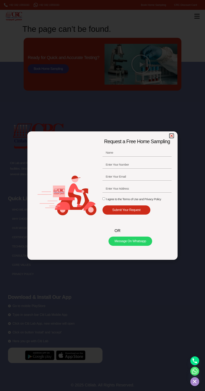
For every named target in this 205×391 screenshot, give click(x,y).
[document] (102, 195)
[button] (172, 136)
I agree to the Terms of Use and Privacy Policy (133, 199)
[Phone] (194, 360)
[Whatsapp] (194, 371)
